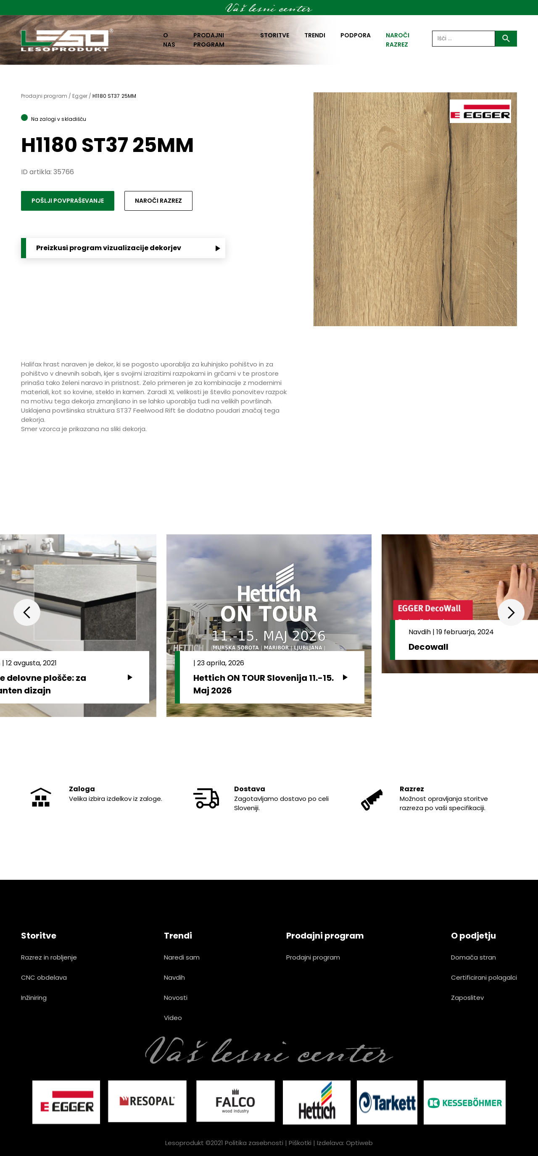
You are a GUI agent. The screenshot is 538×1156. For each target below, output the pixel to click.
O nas (169, 40)
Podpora (355, 35)
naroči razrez (397, 40)
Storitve (274, 35)
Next (511, 612)
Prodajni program (208, 40)
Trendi (314, 35)
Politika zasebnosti (254, 1142)
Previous (26, 612)
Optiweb (359, 1142)
